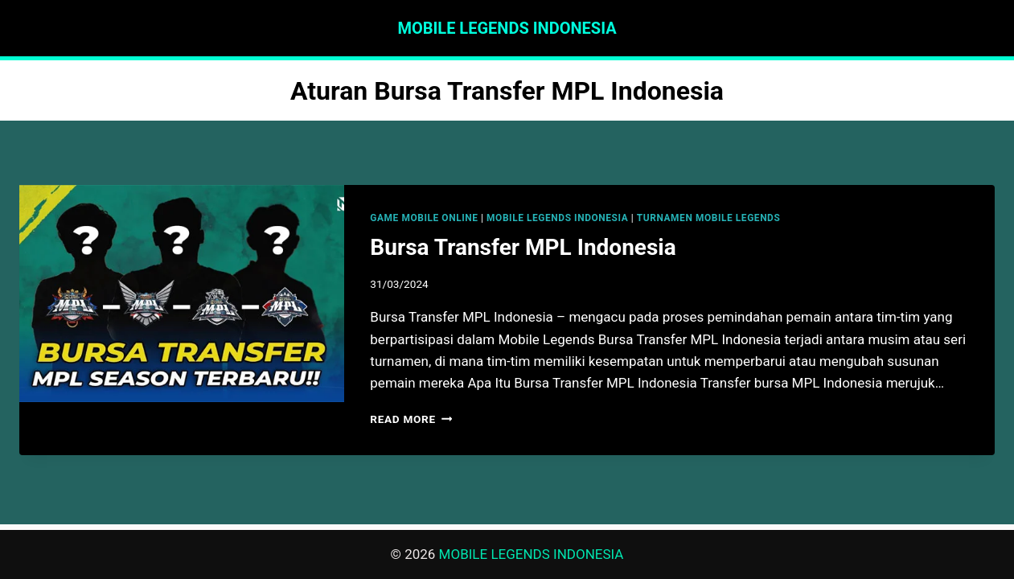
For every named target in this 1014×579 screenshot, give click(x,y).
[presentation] (181, 293)
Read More (411, 419)
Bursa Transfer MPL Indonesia (522, 247)
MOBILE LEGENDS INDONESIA (557, 218)
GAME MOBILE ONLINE (424, 218)
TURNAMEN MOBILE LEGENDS (709, 218)
